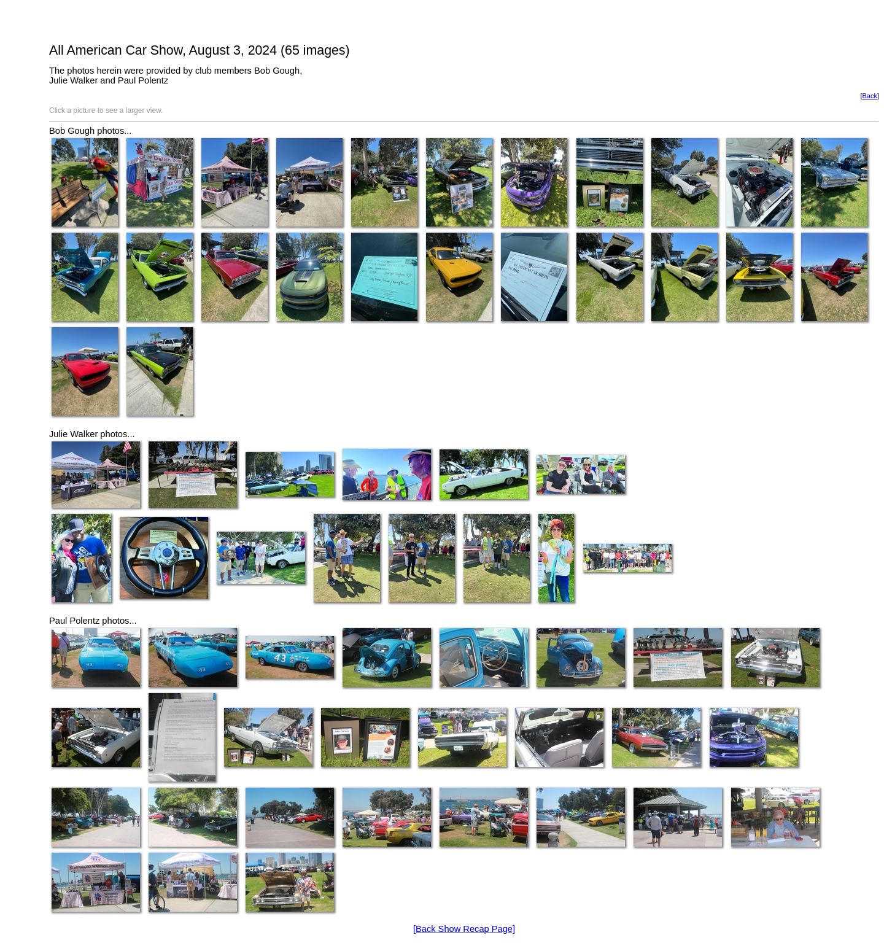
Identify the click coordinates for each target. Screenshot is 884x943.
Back (869, 95)
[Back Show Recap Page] (464, 929)
